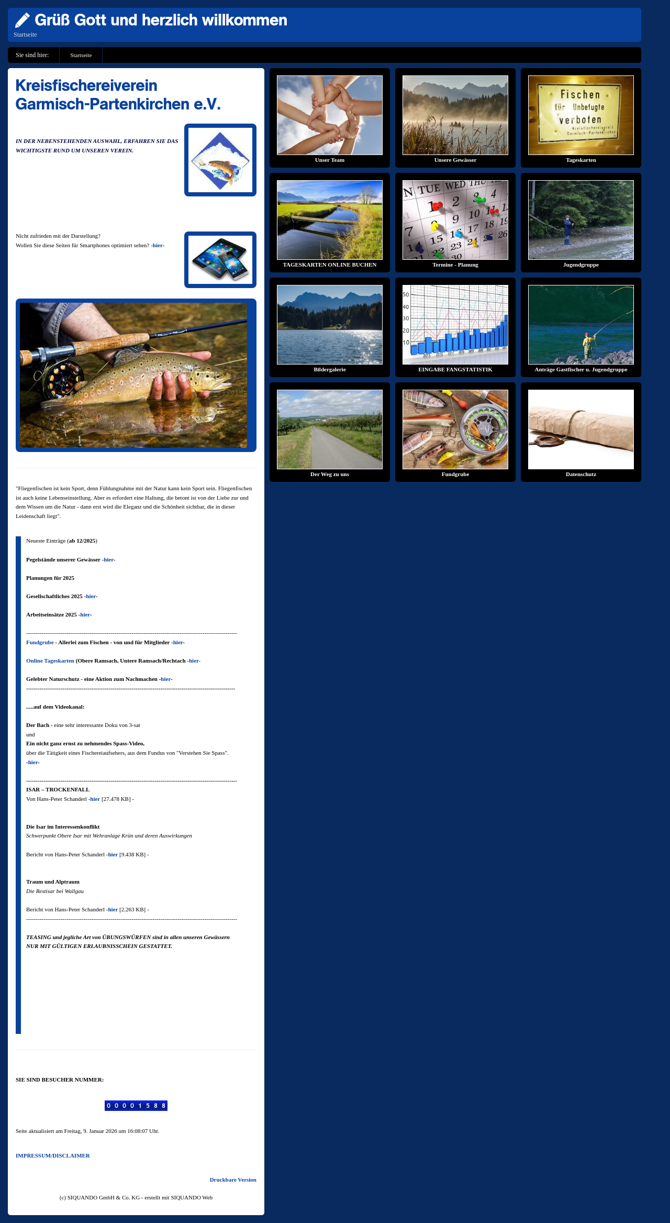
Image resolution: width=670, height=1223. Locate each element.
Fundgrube (40, 642)
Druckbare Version (233, 1179)
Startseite (25, 34)
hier (158, 245)
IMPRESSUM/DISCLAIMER (53, 1155)
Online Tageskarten (50, 660)
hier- (194, 660)
